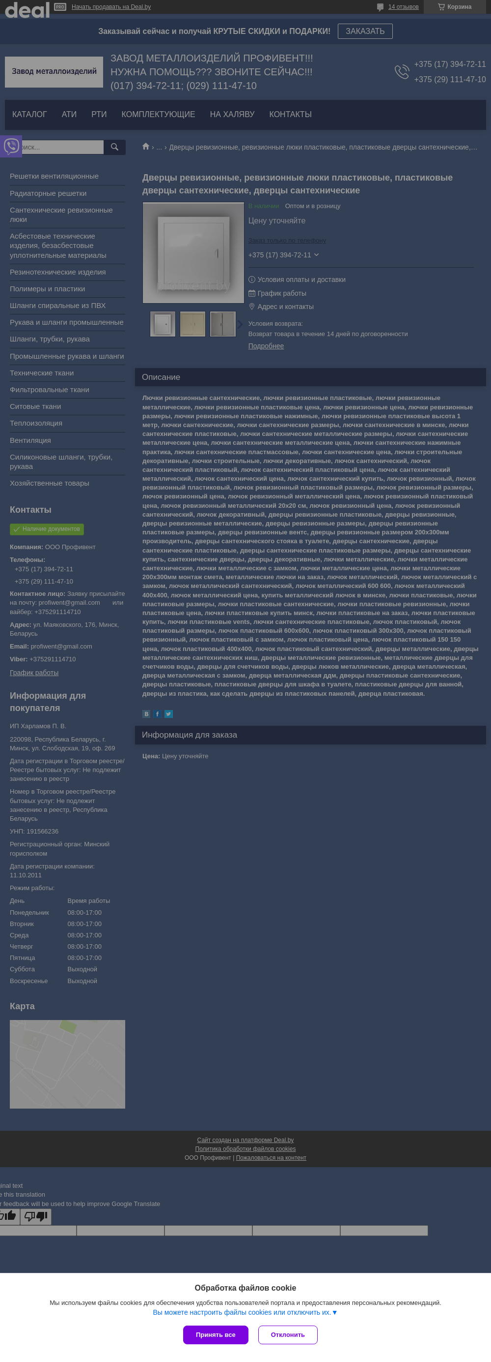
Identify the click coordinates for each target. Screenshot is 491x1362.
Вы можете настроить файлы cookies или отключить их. (242, 1312)
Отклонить (288, 1334)
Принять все (216, 1334)
